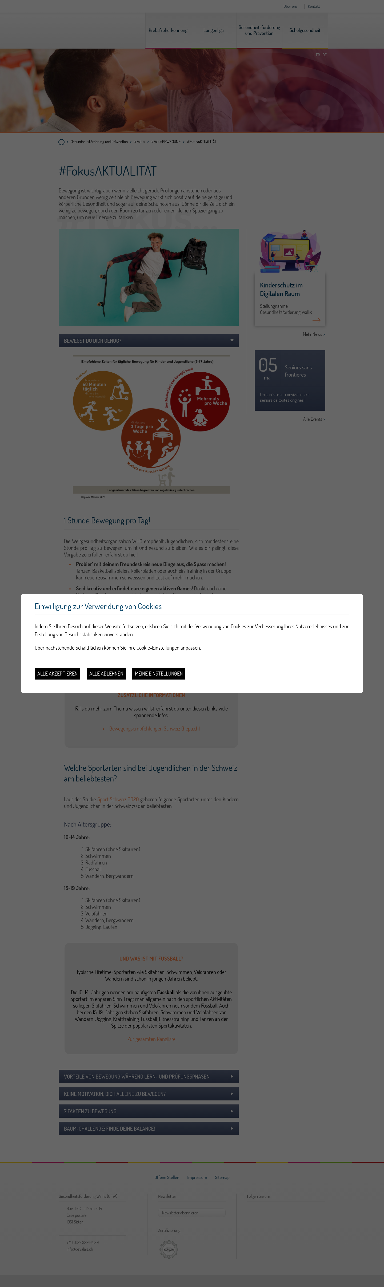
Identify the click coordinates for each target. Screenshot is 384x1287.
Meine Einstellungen (159, 673)
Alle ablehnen (106, 673)
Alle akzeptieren (57, 673)
